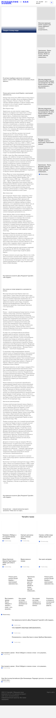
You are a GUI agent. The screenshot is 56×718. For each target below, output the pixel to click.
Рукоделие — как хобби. (15, 2)
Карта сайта (51, 705)
